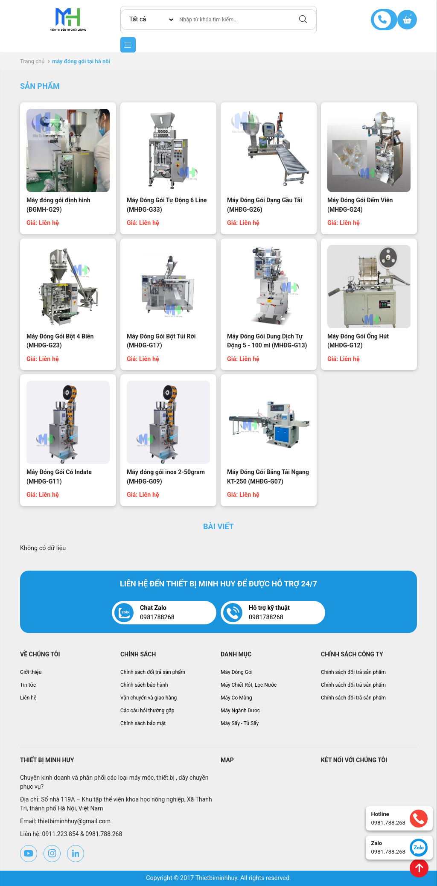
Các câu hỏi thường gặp (147, 711)
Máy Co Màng (236, 698)
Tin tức (28, 685)
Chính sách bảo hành (144, 685)
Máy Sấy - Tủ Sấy (240, 723)
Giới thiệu (30, 672)
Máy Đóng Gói (237, 672)
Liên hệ (28, 698)
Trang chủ (32, 61)
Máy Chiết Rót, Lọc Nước (249, 685)
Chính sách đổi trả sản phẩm (152, 672)
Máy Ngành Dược (240, 711)
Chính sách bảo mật (143, 723)
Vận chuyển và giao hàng (148, 698)
